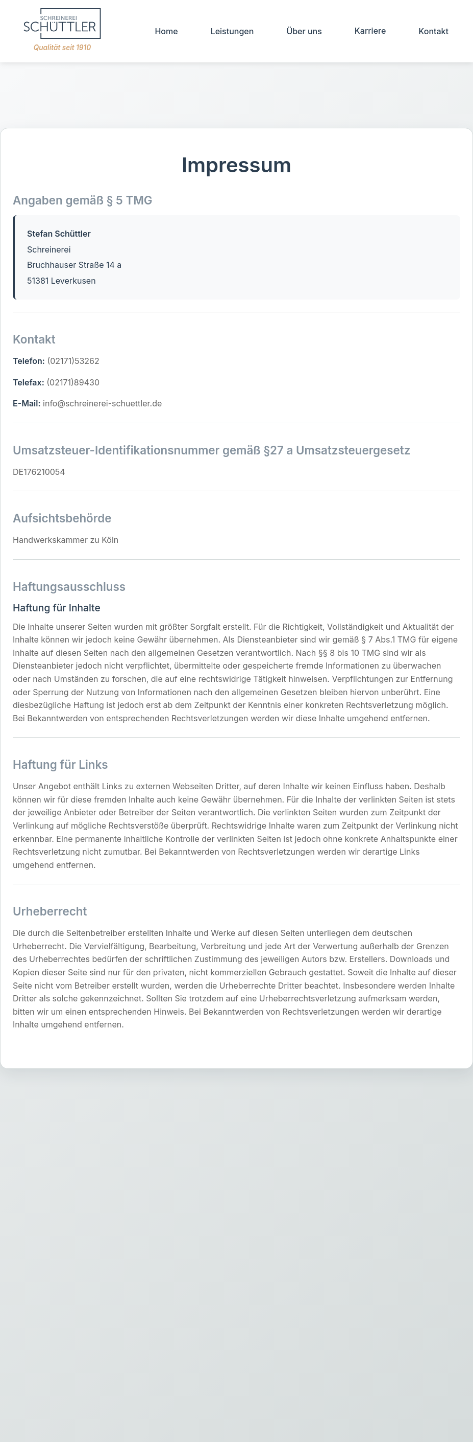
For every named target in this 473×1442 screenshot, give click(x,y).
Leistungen (232, 31)
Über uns (303, 31)
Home (166, 31)
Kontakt (433, 31)
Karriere (370, 31)
